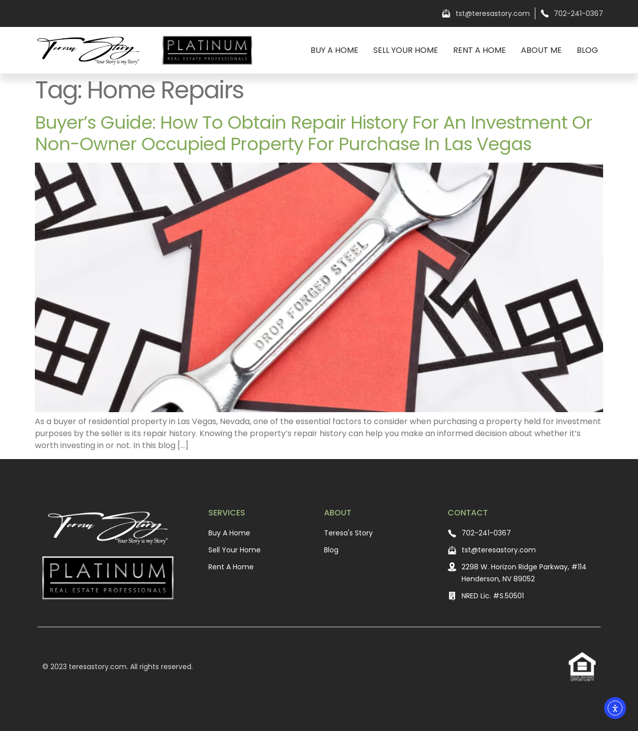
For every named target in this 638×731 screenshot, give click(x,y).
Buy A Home (334, 50)
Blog (587, 50)
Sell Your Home (405, 50)
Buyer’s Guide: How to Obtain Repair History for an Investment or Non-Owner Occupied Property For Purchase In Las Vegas (313, 133)
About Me (541, 50)
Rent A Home (479, 50)
